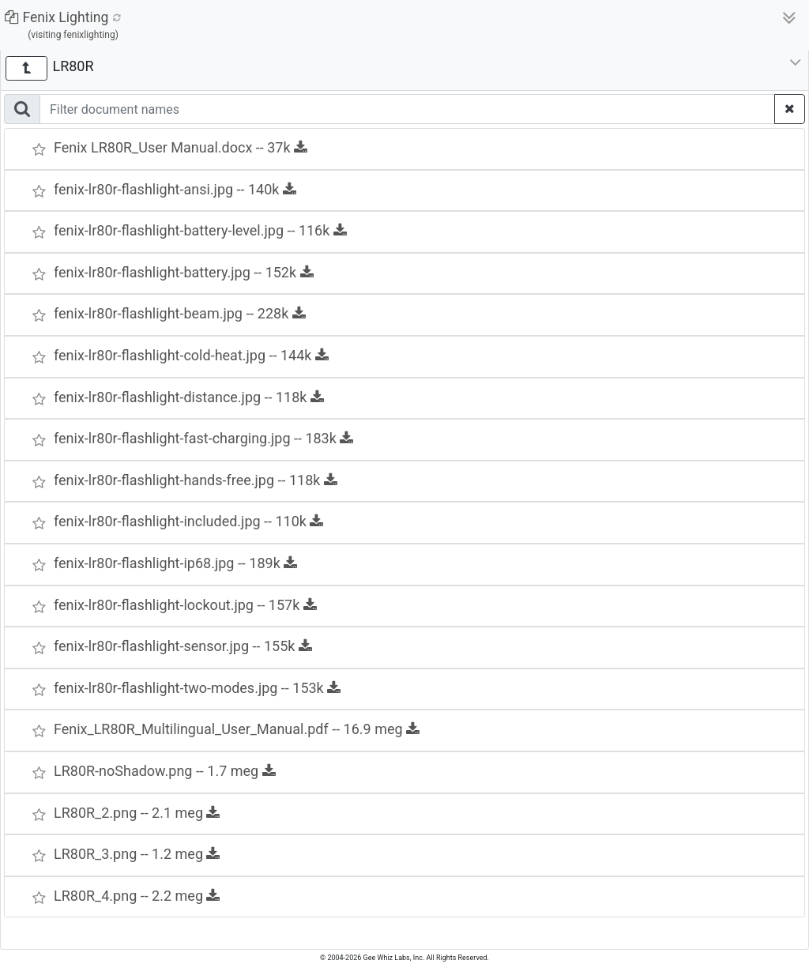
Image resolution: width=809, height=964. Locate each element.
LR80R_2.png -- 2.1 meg (137, 812)
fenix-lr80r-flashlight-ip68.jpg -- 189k (175, 563)
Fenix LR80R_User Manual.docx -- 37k (180, 147)
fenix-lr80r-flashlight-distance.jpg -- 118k (189, 397)
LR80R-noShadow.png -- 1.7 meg (165, 771)
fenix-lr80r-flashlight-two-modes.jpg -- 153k (197, 688)
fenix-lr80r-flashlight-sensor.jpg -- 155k (183, 646)
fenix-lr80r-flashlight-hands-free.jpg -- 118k (195, 480)
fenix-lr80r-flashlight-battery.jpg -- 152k (184, 272)
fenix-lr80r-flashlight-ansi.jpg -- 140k (175, 189)
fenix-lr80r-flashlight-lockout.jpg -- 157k (185, 605)
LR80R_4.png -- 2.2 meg (137, 895)
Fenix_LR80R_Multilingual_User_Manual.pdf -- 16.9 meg (237, 729)
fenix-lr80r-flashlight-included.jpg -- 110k (188, 521)
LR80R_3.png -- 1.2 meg (137, 853)
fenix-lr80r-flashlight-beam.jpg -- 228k (180, 313)
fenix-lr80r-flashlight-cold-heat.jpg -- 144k (191, 355)
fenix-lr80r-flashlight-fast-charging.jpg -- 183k (203, 438)
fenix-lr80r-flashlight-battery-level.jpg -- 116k (200, 230)
